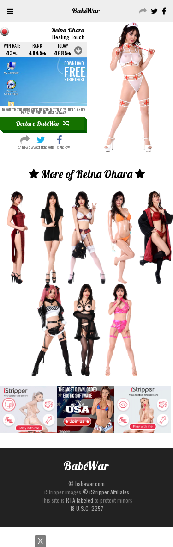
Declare (42, 123)
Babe (86, 10)
